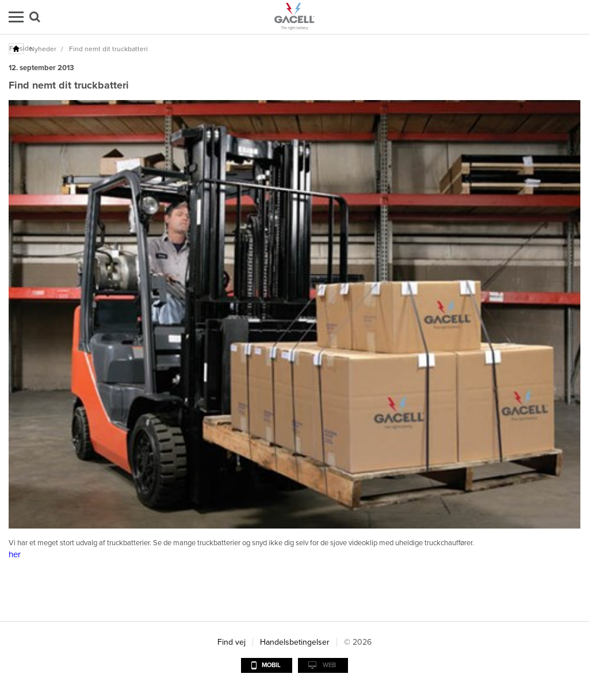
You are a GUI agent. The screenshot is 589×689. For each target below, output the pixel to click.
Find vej (231, 642)
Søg (34, 17)
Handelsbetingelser (295, 642)
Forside (16, 48)
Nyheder (42, 49)
